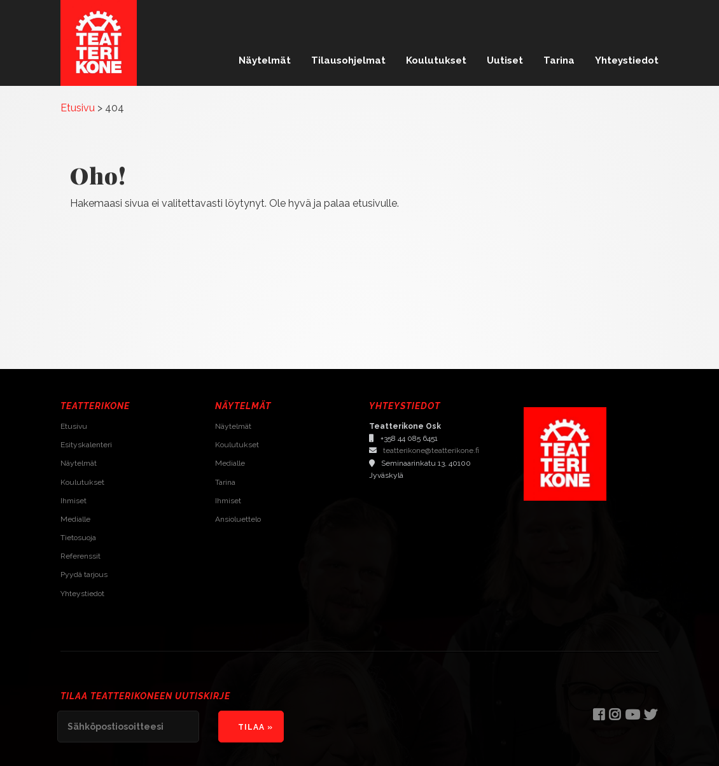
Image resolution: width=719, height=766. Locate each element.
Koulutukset (436, 60)
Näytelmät (265, 60)
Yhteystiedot (627, 60)
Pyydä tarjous (84, 574)
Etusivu (73, 426)
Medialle (75, 519)
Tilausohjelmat (348, 60)
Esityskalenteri (86, 444)
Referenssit (80, 556)
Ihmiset (73, 500)
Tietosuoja (78, 537)
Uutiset (505, 60)
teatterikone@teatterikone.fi (431, 450)
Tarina (559, 60)
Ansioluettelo (238, 519)
